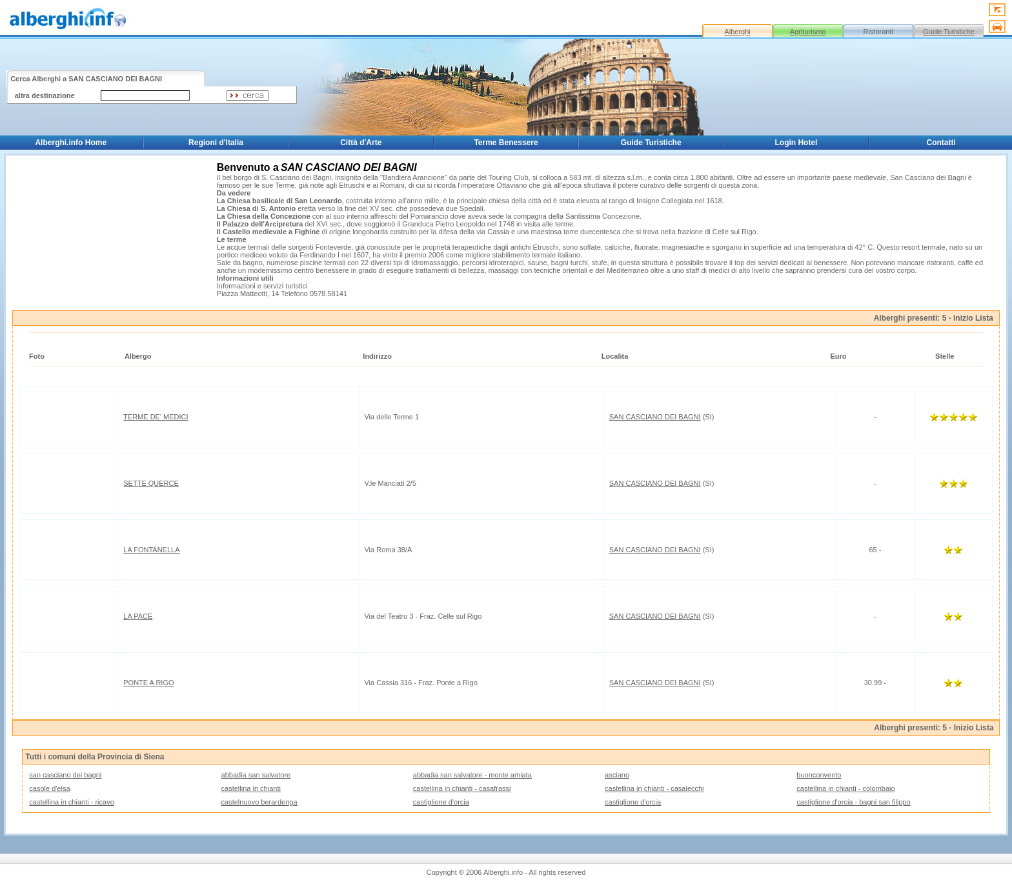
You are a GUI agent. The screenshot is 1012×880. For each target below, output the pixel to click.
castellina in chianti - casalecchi (654, 788)
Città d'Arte (360, 142)
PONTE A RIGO (148, 682)
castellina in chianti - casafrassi (462, 788)
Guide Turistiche (948, 31)
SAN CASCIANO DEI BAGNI (655, 417)
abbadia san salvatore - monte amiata (472, 775)
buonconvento (818, 775)
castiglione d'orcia (441, 802)
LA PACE (137, 616)
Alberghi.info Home (70, 142)
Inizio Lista (973, 318)
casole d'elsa (49, 788)
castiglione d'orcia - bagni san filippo (853, 802)
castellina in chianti (251, 788)
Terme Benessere (506, 142)
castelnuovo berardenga (259, 802)
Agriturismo (808, 31)
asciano (617, 775)
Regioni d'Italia (215, 142)
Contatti (941, 142)
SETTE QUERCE (151, 483)
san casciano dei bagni (65, 775)
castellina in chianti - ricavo (71, 802)
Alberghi (737, 31)
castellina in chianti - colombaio (845, 788)
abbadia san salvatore (256, 775)
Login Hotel (795, 142)
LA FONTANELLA (151, 550)
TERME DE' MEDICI (155, 417)
